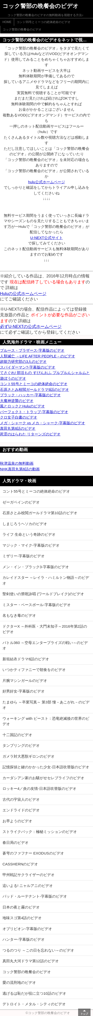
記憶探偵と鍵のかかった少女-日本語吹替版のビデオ (45, 767)
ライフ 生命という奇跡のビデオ (29, 534)
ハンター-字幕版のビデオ (23, 939)
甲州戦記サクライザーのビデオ (28, 875)
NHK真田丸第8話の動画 (20, 469)
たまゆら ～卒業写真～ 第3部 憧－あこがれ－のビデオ (46, 705)
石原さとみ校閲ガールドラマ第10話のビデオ (39, 513)
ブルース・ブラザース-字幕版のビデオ (32, 350)
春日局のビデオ (15, 842)
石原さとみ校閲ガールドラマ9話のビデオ (34, 389)
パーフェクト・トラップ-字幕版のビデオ (34, 412)
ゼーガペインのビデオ (21, 502)
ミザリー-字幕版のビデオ (23, 556)
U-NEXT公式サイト (46, 238)
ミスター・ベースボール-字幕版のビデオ (36, 605)
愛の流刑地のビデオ (19, 982)
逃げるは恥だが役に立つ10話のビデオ (34, 993)
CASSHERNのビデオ (20, 864)
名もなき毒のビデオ (19, 615)
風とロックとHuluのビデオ (22, 406)
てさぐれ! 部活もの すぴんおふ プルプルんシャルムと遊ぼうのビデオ (45, 375)
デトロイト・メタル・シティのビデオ (34, 1004)
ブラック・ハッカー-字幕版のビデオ (30, 395)
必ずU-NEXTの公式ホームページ (31, 326)
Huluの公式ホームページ (23, 293)
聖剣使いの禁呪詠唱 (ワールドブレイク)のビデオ (43, 594)
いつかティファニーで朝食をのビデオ (34, 670)
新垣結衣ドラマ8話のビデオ (25, 659)
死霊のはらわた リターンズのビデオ (30, 434)
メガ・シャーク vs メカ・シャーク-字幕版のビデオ (42, 423)
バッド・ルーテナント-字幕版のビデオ (34, 896)
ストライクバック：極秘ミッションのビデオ (39, 831)
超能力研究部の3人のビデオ (23, 361)
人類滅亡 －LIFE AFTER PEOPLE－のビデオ (37, 356)
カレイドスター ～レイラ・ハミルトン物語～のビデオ (45, 580)
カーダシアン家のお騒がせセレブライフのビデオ (43, 778)
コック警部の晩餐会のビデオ (22, 29)
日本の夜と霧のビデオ (21, 907)
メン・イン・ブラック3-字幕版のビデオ (35, 567)
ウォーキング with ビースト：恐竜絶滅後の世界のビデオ (45, 721)
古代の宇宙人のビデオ (21, 799)
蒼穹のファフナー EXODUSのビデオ (33, 853)
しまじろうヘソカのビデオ (24, 524)
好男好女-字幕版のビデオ (23, 691)
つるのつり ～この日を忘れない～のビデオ (38, 950)
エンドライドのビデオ (21, 810)
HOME (6, 22)
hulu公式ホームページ (46, 182)
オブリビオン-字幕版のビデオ (27, 929)
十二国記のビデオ (17, 735)
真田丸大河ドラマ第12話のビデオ (30, 961)
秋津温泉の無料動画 (16, 463)
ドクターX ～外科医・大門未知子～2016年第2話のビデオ (44, 629)
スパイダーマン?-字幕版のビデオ (27, 367)
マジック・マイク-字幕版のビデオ (31, 545)
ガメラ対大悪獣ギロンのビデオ (28, 756)
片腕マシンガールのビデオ (24, 680)
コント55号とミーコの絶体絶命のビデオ (43, 22)
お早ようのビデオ (17, 821)
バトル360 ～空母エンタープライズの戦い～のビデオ (45, 645)
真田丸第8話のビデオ (17, 428)
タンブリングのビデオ (21, 745)
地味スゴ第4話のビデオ (22, 918)
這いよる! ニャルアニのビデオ (27, 885)
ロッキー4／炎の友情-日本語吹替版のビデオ (39, 788)
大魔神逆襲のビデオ (16, 401)
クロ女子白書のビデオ (18, 417)
